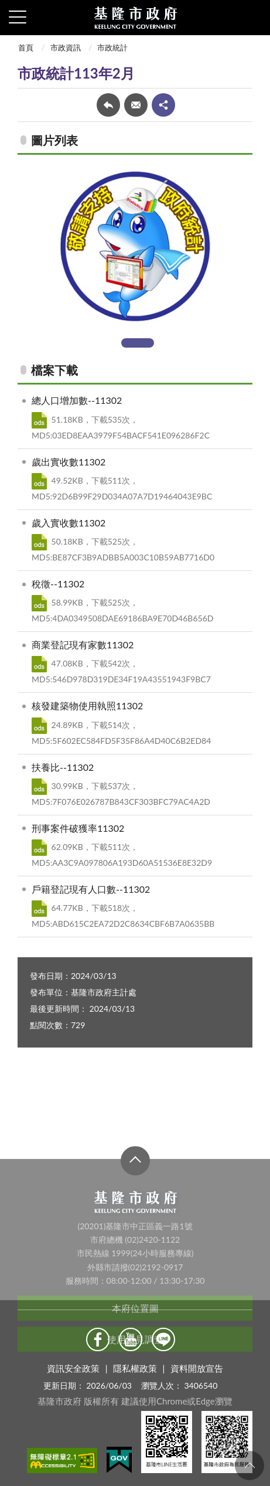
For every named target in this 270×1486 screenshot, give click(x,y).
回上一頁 (108, 105)
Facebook (98, 1339)
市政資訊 (65, 47)
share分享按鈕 (163, 105)
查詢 (252, 17)
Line (163, 1339)
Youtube (130, 1339)
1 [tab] (137, 343)
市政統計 (112, 47)
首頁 (25, 47)
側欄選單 (17, 17)
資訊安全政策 (73, 1368)
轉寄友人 (136, 105)
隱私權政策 (135, 1368)
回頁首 (249, 1465)
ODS (39, 420)
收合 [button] (135, 1232)
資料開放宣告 (196, 1368)
